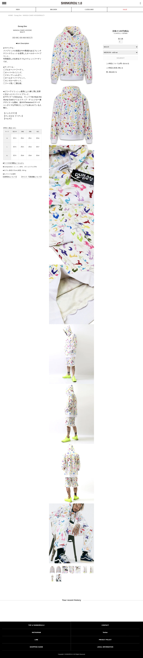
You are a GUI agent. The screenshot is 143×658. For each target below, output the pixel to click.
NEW (18, 9)
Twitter (105, 632)
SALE (125, 9)
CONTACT (105, 625)
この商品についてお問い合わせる (117, 63)
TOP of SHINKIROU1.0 (36, 625)
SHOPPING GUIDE (36, 647)
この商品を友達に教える (114, 67)
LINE (36, 639)
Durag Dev (18, 15)
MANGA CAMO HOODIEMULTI (34, 15)
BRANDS (53, 9)
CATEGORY (89, 9)
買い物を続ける (111, 72)
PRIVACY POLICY (105, 639)
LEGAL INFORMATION (105, 647)
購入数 (120, 40)
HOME (10, 15)
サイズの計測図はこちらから (14, 163)
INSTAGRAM (36, 632)
